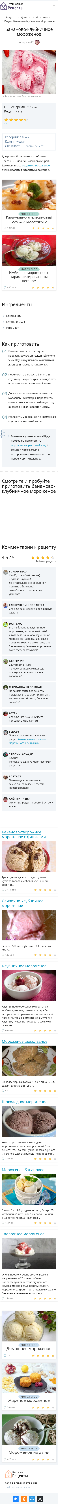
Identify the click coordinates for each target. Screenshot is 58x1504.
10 (5, 124)
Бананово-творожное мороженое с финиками (24, 834)
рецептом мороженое (36, 165)
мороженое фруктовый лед (28, 445)
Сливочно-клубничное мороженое (22, 903)
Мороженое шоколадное (24, 1041)
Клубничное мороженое (24, 965)
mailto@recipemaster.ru (19, 1487)
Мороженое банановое (23, 1169)
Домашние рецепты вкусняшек (16, 1474)
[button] (54, 6)
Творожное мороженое (23, 1233)
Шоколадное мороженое (24, 1101)
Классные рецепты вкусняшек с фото (11, 6)
